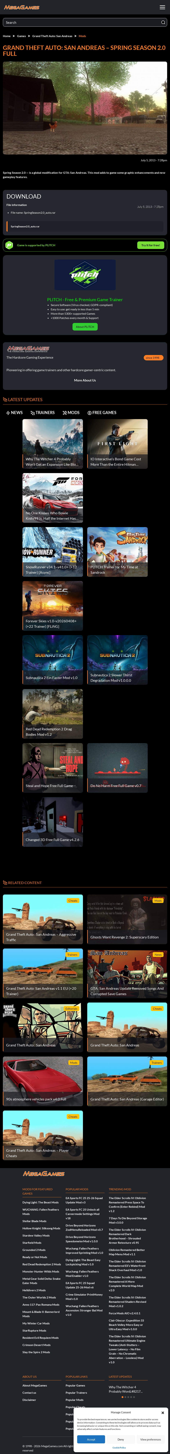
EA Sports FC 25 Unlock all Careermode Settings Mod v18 (82, 1214)
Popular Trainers (76, 1392)
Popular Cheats (75, 1407)
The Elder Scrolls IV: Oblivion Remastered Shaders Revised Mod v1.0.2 (127, 1302)
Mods (82, 36)
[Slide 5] (134, 1397)
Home (7, 36)
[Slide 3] (128, 1397)
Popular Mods (74, 1399)
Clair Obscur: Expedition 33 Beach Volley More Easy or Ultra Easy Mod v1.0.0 (126, 1325)
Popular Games (75, 1385)
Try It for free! (150, 245)
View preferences (150, 1439)
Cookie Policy (119, 1447)
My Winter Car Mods (36, 1323)
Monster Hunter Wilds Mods (40, 1271)
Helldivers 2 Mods (34, 1290)
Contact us (29, 1392)
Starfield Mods (31, 1242)
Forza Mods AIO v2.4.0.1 (124, 1313)
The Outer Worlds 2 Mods (39, 1297)
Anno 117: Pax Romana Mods (40, 1304)
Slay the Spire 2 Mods (36, 1352)
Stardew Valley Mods (36, 1235)
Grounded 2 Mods (34, 1249)
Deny (121, 1439)
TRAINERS (43, 413)
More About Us (85, 380)
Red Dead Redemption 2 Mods (41, 1264)
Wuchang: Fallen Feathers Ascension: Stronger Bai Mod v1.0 (84, 1310)
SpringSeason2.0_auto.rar (25, 226)
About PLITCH (85, 326)
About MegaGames (34, 1385)
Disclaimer (29, 1399)
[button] (163, 1412)
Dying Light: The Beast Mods (40, 1202)
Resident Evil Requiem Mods (40, 1337)
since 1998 (152, 357)
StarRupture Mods (34, 1330)
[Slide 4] (131, 1397)
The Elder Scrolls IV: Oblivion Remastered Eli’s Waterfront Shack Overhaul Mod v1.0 (127, 1266)
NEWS (14, 413)
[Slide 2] (125, 1397)
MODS (71, 413)
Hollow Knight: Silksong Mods (41, 1228)
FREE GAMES (101, 413)
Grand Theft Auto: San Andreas (52, 36)
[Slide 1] (122, 1397)
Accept (91, 1439)
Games (21, 36)
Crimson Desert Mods (36, 1345)
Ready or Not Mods (34, 1257)
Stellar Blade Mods (34, 1221)
